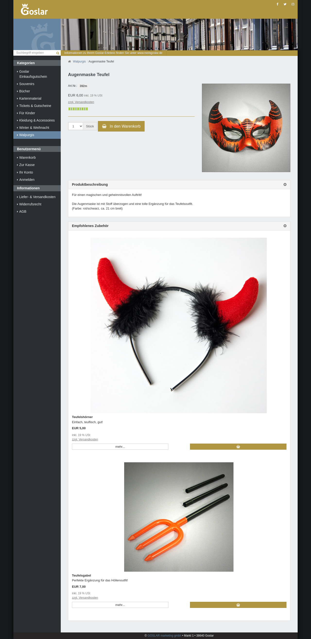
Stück (90, 126)
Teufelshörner (82, 417)
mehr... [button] (120, 446)
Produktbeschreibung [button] (90, 184)
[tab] (179, 184)
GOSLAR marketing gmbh (165, 635)
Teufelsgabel (81, 575)
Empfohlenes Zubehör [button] (90, 226)
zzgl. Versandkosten (81, 102)
